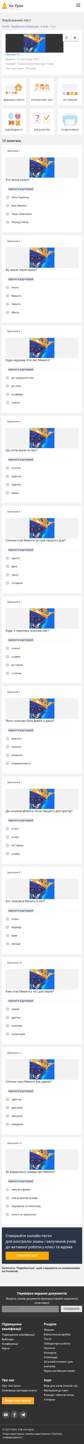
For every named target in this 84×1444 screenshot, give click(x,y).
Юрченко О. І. (14, 54)
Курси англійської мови (59, 1371)
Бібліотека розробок (57, 1334)
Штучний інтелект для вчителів (58, 1364)
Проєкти (49, 1348)
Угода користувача (13, 1433)
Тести (47, 1339)
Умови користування (38, 1433)
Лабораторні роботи (57, 1343)
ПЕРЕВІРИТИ (71, 1308)
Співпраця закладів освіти (19, 1390)
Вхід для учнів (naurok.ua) (60, 1385)
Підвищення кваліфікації (18, 1334)
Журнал (49, 1330)
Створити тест (27, 1255)
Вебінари (8, 1339)
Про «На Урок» (11, 1385)
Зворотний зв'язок (18, 1400)
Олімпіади (50, 1357)
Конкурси (50, 1352)
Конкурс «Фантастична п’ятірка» (59, 1397)
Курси (6, 1348)
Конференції (10, 1343)
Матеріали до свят (56, 1390)
